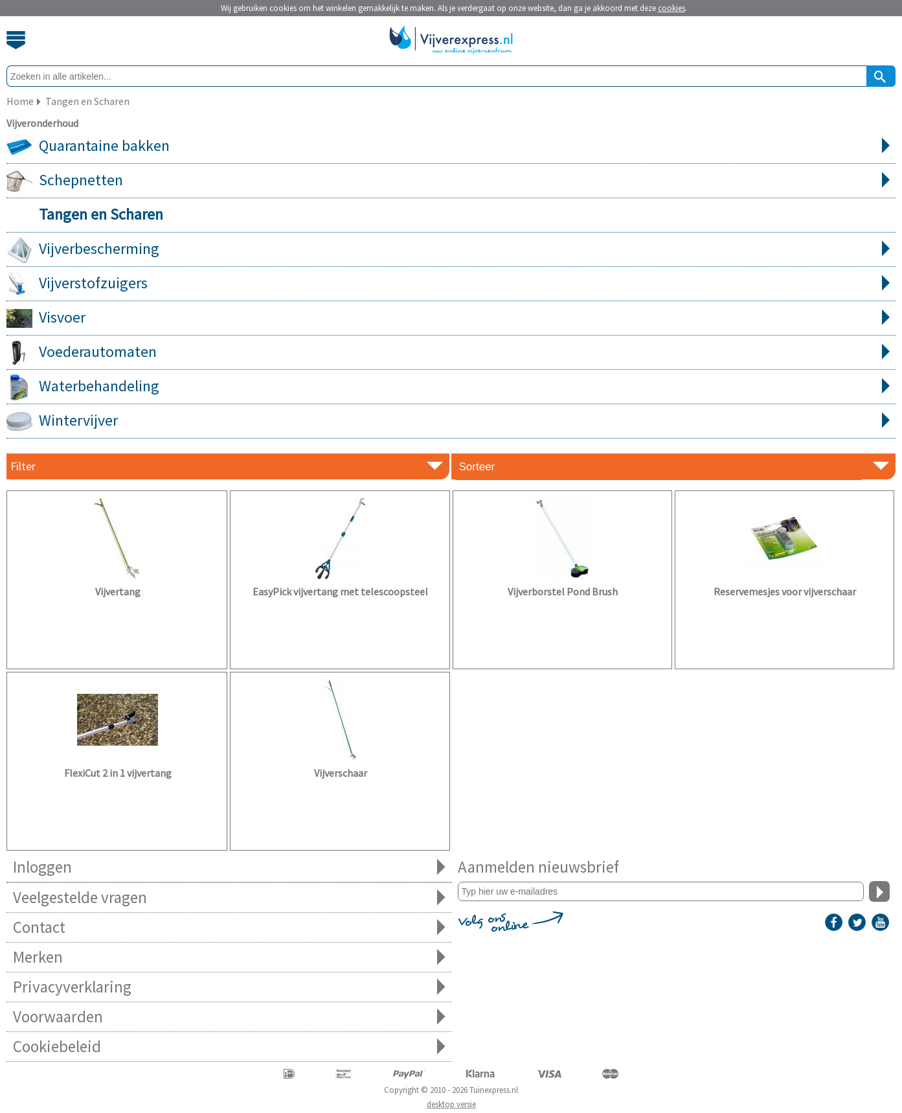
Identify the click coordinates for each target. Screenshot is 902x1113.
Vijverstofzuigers (451, 283)
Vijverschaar (340, 772)
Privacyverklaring (229, 987)
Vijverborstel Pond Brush (563, 591)
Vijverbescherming (451, 249)
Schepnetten (451, 180)
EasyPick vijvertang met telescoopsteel (340, 591)
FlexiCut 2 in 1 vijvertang (118, 772)
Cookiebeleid (229, 1046)
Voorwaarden (229, 1016)
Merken (229, 957)
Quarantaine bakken (451, 146)
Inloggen (229, 867)
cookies (671, 8)
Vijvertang (118, 591)
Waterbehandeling (451, 386)
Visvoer (451, 318)
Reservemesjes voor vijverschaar (785, 591)
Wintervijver (451, 421)
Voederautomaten (451, 352)
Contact (229, 927)
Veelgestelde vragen (229, 897)
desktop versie (451, 1104)
